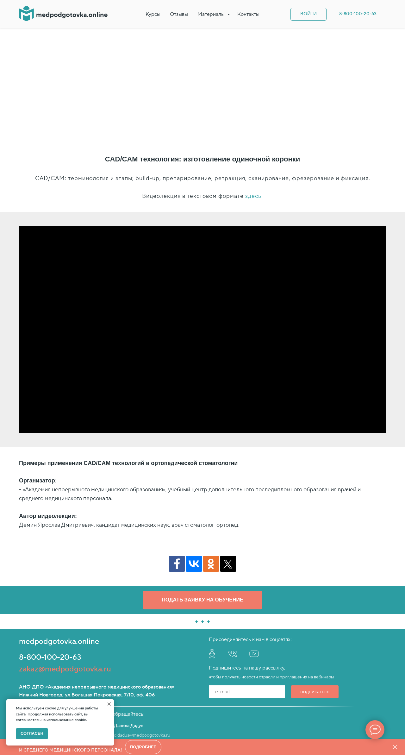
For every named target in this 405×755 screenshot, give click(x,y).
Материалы (211, 14)
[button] (202, 543)
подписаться (314, 635)
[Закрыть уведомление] (109, 704)
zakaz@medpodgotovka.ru (65, 612)
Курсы (153, 14)
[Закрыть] (395, 747)
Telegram (28, 685)
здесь (253, 139)
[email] (247, 634)
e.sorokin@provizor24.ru (43, 678)
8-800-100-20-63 (50, 600)
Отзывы (179, 14)
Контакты (248, 14)
